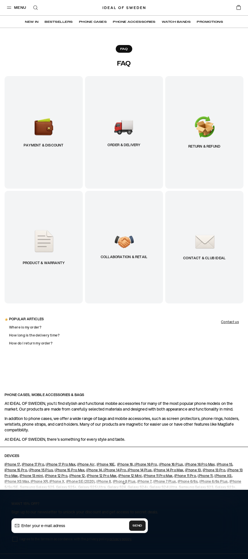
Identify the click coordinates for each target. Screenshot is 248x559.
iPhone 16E (106, 464)
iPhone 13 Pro (214, 470)
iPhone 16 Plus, (171, 464)
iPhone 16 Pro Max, (200, 464)
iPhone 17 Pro (33, 464)
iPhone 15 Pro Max (69, 470)
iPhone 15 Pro (16, 470)
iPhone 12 (77, 475)
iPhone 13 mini (31, 475)
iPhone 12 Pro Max (102, 475)
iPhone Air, (86, 464)
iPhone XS (223, 475)
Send (137, 525)
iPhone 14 (94, 470)
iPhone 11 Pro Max (158, 475)
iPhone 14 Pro (114, 470)
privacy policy (120, 538)
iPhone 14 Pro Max (168, 470)
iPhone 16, (125, 464)
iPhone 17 (12, 464)
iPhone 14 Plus (139, 470)
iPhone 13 (193, 470)
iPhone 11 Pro (185, 475)
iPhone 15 (225, 464)
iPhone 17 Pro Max (60, 464)
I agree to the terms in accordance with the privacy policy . (76, 538)
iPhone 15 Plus (41, 470)
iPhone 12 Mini (130, 475)
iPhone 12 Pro (56, 475)
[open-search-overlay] (35, 8)
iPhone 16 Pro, (146, 464)
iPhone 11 (205, 475)
